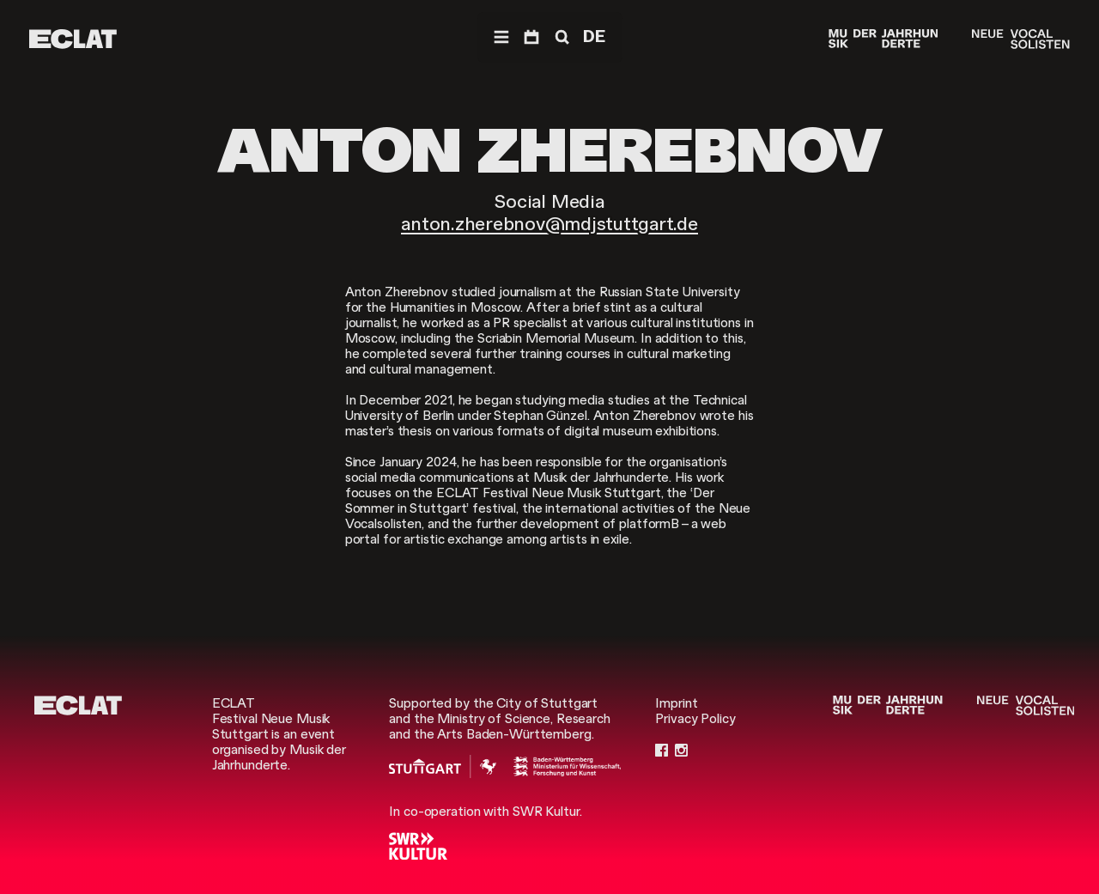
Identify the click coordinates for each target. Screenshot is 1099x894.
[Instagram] (681, 749)
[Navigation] (501, 37)
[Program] (531, 37)
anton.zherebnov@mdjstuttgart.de (549, 223)
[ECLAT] (73, 39)
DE (594, 36)
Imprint (676, 703)
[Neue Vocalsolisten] (1020, 39)
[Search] (560, 37)
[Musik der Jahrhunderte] (883, 39)
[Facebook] (661, 749)
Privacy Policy (695, 719)
